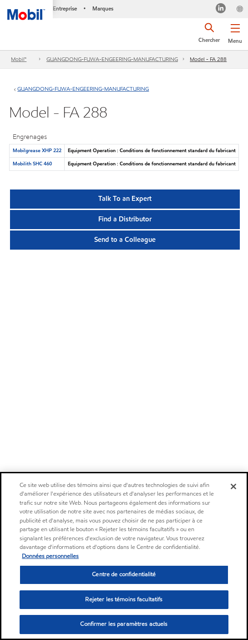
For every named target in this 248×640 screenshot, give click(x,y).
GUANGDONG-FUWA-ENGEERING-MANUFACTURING (112, 59)
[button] (235, 32)
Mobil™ (18, 59)
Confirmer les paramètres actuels (123, 624)
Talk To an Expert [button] (125, 198)
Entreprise (65, 8)
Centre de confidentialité (124, 574)
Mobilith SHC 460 (32, 163)
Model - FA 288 (208, 59)
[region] (124, 556)
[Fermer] (233, 486)
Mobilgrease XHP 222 (37, 150)
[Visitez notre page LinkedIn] (221, 9)
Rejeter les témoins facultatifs (123, 599)
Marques (102, 8)
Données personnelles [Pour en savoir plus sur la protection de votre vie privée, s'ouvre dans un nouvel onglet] (50, 556)
